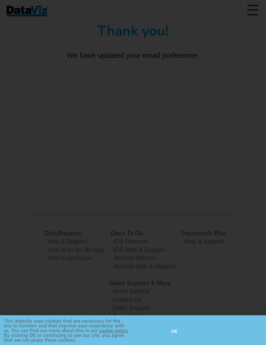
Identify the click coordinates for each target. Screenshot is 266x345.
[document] (133, 172)
